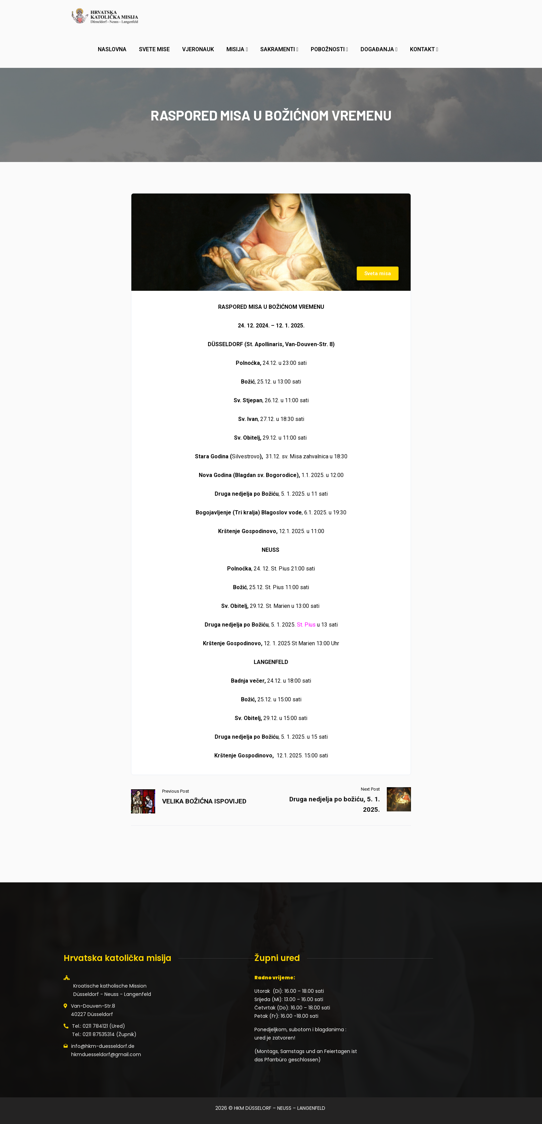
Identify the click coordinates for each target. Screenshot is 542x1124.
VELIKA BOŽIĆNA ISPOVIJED (204, 801)
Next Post (370, 789)
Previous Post (175, 791)
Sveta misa (377, 273)
